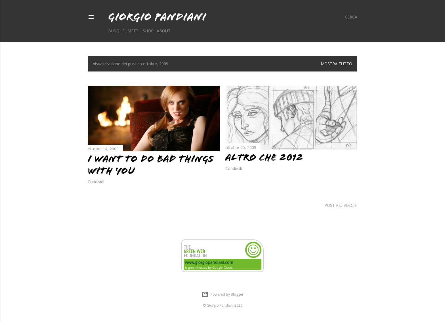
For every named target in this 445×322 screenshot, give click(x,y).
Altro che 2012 (264, 157)
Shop (148, 30)
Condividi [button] (96, 181)
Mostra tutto (336, 63)
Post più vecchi (340, 205)
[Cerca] (351, 17)
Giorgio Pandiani (157, 17)
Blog (113, 30)
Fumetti (131, 30)
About (164, 30)
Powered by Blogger (222, 294)
